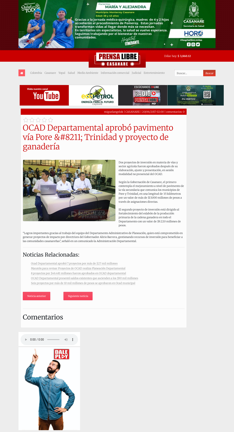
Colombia (36, 72)
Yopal (61, 72)
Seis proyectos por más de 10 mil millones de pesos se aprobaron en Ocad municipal (83, 283)
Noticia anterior (36, 296)
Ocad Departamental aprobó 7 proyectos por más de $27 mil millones (74, 263)
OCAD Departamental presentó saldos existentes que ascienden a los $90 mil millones (84, 278)
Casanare (50, 72)
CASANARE (132, 111)
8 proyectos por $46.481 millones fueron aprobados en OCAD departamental (78, 273)
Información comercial (115, 72)
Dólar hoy (170, 56)
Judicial (136, 72)
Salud (71, 72)
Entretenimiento (154, 72)
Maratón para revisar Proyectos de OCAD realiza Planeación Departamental (78, 268)
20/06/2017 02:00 (153, 111)
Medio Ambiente (87, 72)
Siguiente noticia (78, 296)
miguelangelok (113, 111)
